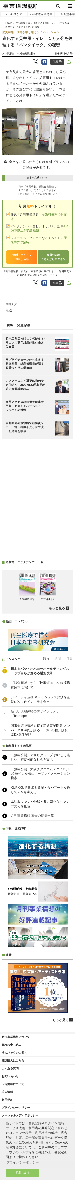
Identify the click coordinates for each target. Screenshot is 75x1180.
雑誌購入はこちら (13, 1060)
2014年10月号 (64, 53)
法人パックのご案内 (14, 1052)
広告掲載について (13, 1084)
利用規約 (7, 1099)
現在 (46, 658)
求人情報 (7, 1092)
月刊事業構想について (16, 1037)
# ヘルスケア (14, 14)
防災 (9, 310)
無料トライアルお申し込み (21, 257)
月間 (69, 658)
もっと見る (57, 608)
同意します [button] (22, 1172)
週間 (58, 658)
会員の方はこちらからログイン (53, 257)
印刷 (57, 61)
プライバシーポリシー (16, 1107)
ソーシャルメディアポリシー (20, 1115)
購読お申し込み (11, 1044)
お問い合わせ (10, 1076)
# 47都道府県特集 (41, 14)
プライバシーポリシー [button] (22, 1162)
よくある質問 (10, 1068)
